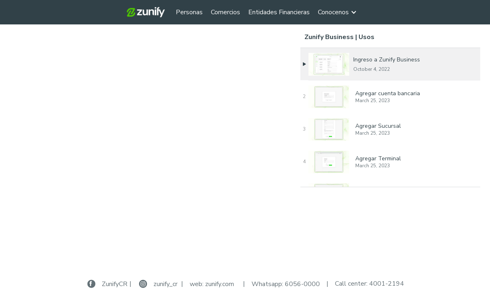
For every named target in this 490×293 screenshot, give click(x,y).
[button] (341, 12)
